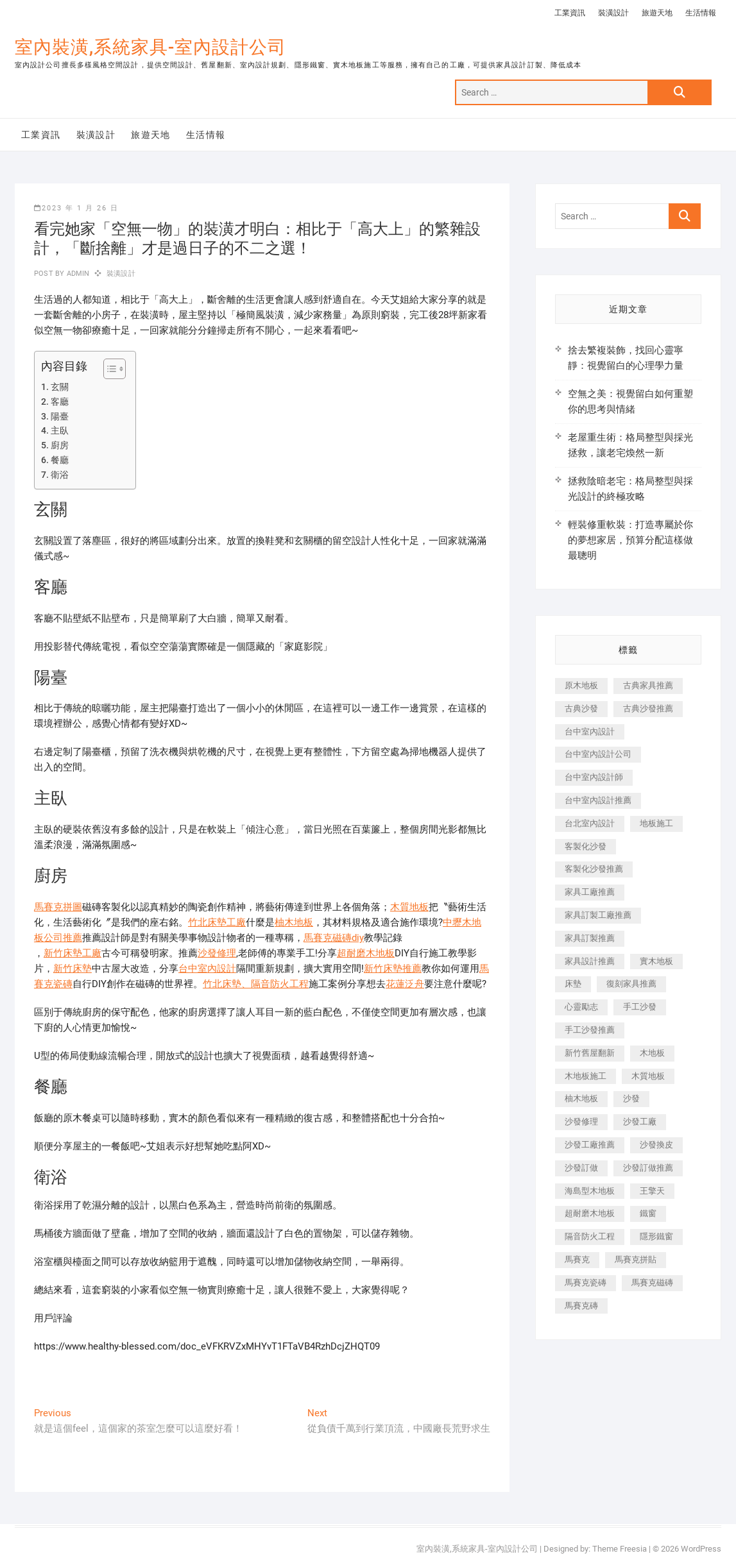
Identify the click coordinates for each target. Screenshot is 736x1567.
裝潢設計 (613, 12)
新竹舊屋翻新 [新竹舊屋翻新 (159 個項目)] (590, 1053)
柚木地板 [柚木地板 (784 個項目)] (581, 1098)
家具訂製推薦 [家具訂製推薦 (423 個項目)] (590, 938)
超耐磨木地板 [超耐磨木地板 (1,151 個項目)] (590, 1213)
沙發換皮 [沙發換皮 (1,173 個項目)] (656, 1144)
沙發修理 (217, 953)
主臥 (60, 430)
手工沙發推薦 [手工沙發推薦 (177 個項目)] (590, 1030)
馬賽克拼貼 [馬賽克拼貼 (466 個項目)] (635, 1259)
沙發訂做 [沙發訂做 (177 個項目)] (581, 1168)
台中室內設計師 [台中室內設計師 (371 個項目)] (594, 777)
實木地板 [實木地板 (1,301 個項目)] (656, 961)
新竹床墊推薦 (393, 968)
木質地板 (409, 907)
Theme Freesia (619, 1549)
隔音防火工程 (280, 984)
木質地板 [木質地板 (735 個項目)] (648, 1076)
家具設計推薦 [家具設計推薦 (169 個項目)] (590, 961)
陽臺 (60, 416)
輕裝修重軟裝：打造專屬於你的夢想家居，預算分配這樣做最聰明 (630, 540)
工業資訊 (569, 12)
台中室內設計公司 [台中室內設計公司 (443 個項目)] (598, 754)
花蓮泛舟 (405, 984)
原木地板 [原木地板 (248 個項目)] (581, 685)
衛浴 (60, 475)
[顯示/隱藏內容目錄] (108, 369)
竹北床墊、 (227, 984)
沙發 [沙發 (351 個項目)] (631, 1098)
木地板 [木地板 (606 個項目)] (652, 1053)
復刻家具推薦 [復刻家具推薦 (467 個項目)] (631, 983)
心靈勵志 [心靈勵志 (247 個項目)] (581, 1007)
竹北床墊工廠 (217, 922)
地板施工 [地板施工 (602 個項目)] (656, 823)
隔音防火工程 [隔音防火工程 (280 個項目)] (590, 1236)
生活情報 (700, 12)
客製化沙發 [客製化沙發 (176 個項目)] (585, 846)
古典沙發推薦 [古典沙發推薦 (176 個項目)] (648, 708)
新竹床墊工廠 (72, 953)
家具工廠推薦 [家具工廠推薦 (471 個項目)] (590, 892)
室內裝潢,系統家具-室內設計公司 (150, 47)
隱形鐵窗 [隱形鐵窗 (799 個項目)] (656, 1236)
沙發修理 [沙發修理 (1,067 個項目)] (581, 1121)
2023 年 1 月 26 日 (76, 208)
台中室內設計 (207, 968)
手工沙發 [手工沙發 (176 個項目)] (639, 1007)
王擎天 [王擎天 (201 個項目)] (652, 1191)
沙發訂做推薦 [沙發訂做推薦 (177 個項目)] (648, 1168)
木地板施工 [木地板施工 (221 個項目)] (585, 1076)
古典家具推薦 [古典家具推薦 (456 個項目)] (648, 685)
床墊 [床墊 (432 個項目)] (573, 983)
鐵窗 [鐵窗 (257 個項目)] (648, 1213)
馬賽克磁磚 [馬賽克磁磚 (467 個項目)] (652, 1282)
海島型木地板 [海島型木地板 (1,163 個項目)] (590, 1191)
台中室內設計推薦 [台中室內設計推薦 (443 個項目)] (598, 800)
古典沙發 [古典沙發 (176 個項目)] (581, 708)
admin (76, 273)
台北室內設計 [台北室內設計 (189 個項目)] (590, 823)
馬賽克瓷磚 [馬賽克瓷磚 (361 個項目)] (585, 1282)
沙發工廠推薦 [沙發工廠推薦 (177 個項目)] (590, 1144)
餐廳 (60, 460)
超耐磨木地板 (366, 953)
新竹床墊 (72, 968)
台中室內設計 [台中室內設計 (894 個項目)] (590, 731)
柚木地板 (294, 922)
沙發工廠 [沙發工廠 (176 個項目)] (639, 1121)
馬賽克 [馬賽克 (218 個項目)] (577, 1259)
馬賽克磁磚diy (334, 938)
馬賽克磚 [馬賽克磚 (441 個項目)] (581, 1305)
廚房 (60, 445)
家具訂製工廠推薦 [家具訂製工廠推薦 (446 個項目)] (598, 915)
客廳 (60, 401)
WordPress (701, 1549)
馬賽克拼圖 (58, 907)
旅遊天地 (657, 12)
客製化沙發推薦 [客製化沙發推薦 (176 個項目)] (594, 869)
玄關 (60, 387)
